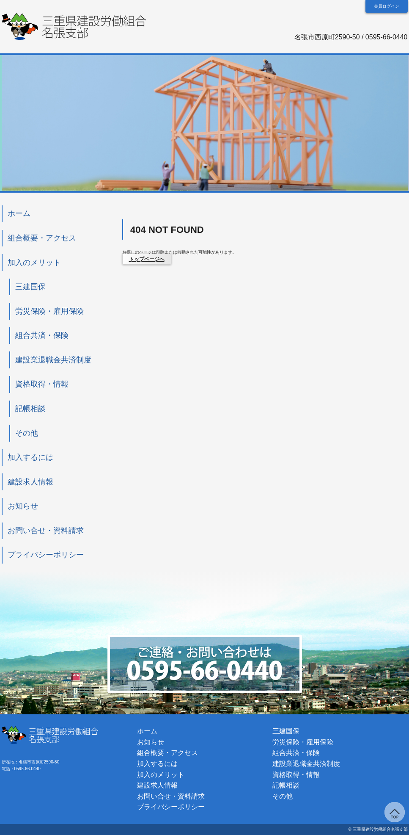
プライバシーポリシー (46, 554)
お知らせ (23, 506)
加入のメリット (34, 262)
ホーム (19, 213)
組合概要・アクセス (42, 238)
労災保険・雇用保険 (49, 311)
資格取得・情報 (42, 384)
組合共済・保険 (42, 335)
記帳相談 (38, 408)
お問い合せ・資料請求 (46, 530)
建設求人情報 (30, 482)
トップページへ (147, 259)
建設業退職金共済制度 (53, 360)
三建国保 (30, 286)
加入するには (30, 457)
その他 (26, 433)
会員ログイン (386, 6)
